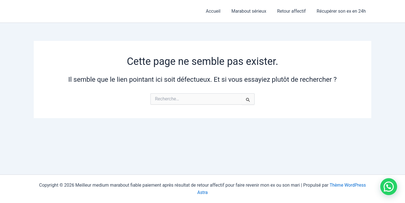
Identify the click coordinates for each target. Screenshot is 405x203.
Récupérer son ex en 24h (342, 11)
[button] (388, 186)
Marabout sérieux (253, 11)
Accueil (219, 11)
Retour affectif (294, 11)
